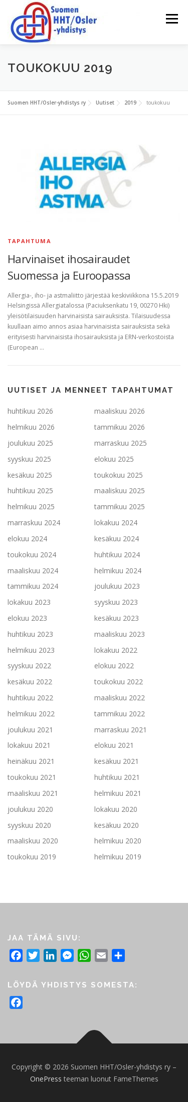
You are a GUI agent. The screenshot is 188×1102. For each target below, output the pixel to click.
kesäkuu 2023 (116, 618)
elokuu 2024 (27, 538)
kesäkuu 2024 (116, 538)
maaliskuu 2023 (119, 634)
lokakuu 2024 (115, 522)
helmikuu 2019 (117, 856)
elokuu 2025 (114, 459)
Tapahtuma (29, 241)
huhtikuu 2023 (30, 634)
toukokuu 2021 (32, 777)
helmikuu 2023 (31, 650)
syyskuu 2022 (29, 665)
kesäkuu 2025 (30, 475)
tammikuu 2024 (33, 586)
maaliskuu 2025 (119, 490)
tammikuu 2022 (119, 713)
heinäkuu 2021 (31, 761)
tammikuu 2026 (119, 427)
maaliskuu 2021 (33, 793)
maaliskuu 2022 (119, 697)
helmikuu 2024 (117, 570)
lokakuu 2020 (115, 809)
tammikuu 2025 (119, 506)
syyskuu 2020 (29, 825)
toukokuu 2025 (118, 475)
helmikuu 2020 (117, 840)
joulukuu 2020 (30, 809)
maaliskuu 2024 (33, 570)
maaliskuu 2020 (33, 840)
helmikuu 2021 (117, 793)
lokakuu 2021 (29, 745)
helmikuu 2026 (31, 427)
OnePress (46, 1078)
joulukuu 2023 (117, 586)
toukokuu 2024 (32, 554)
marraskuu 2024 (34, 522)
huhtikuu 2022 (30, 697)
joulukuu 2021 (30, 729)
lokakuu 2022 (115, 650)
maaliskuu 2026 (119, 411)
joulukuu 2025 (30, 443)
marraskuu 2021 (120, 729)
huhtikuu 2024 (117, 554)
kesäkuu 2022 (30, 681)
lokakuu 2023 (29, 602)
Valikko (171, 19)
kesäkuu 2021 (116, 761)
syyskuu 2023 (116, 602)
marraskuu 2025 (120, 443)
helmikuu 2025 (31, 506)
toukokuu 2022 (118, 681)
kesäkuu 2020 (116, 825)
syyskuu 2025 (29, 459)
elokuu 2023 (27, 618)
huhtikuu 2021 (117, 777)
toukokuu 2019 (32, 856)
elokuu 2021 (114, 745)
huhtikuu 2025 (30, 490)
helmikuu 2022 (31, 713)
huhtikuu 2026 (30, 411)
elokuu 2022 (114, 665)
